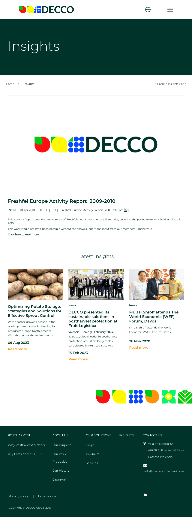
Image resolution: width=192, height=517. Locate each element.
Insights (29, 84)
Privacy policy (18, 496)
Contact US (152, 435)
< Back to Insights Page (170, 84)
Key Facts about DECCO (25, 454)
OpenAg (59, 479)
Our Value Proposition (61, 457)
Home (10, 84)
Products (92, 454)
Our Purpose (61, 445)
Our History (60, 470)
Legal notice (47, 496)
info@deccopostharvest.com (164, 471)
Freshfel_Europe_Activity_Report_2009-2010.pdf (94, 210)
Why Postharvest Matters (26, 445)
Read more (17, 349)
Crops (90, 445)
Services (92, 463)
